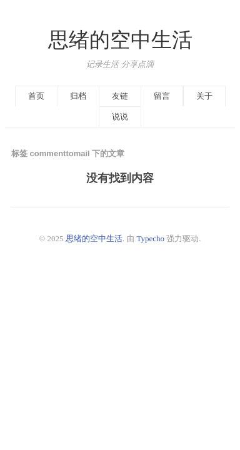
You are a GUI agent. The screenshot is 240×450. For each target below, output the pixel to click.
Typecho (151, 238)
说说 (120, 116)
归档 (78, 96)
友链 (120, 96)
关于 (204, 96)
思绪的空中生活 (120, 40)
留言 (162, 96)
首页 (36, 96)
